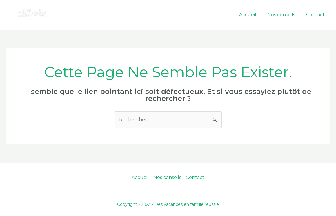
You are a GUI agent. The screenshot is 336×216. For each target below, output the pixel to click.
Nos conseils (284, 14)
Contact (316, 14)
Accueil (252, 14)
